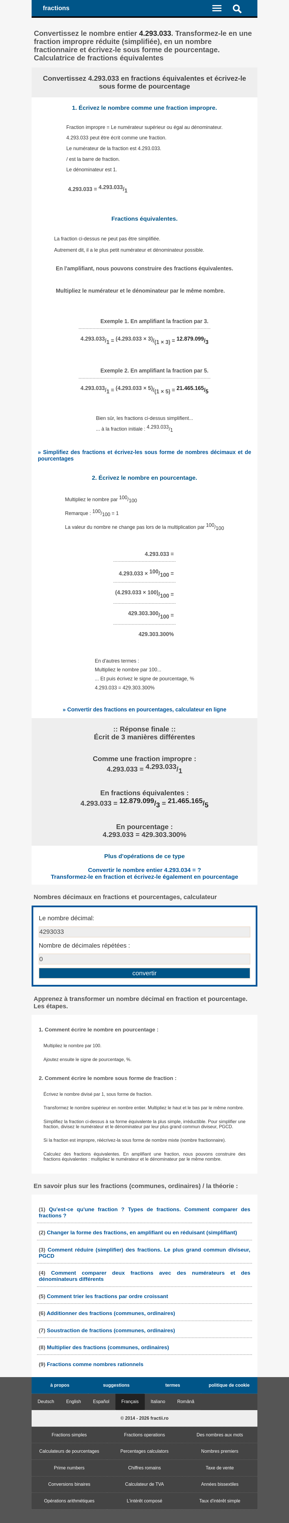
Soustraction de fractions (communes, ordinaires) (111, 1330)
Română (185, 1401)
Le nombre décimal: (66, 918)
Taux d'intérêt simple (219, 1500)
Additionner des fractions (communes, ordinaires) (111, 1313)
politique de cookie (229, 1385)
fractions (56, 8)
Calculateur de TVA (144, 1484)
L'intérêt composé (144, 1500)
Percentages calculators (145, 1451)
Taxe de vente (220, 1467)
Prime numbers (69, 1467)
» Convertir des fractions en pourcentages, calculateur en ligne (144, 709)
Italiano (158, 1401)
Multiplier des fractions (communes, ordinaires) (108, 1347)
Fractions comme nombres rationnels (95, 1364)
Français (130, 1401)
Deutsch (46, 1401)
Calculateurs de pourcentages (69, 1451)
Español (101, 1401)
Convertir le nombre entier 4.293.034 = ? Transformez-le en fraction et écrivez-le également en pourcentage (144, 873)
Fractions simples (69, 1434)
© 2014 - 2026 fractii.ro (144, 1418)
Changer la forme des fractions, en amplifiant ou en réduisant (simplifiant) (142, 1232)
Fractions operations (144, 1434)
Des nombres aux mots (219, 1434)
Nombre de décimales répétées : (84, 945)
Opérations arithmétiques (69, 1500)
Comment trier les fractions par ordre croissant (107, 1296)
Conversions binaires (69, 1484)
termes (172, 1385)
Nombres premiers (219, 1451)
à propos (59, 1385)
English (73, 1401)
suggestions (116, 1385)
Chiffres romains (144, 1467)
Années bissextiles (219, 1484)
